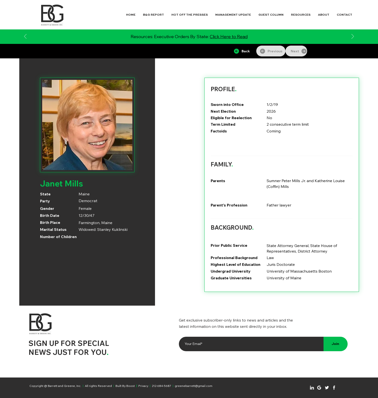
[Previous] (25, 37)
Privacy (143, 386)
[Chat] (312, 387)
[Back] (241, 51)
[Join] (336, 344)
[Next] (352, 37)
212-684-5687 (161, 386)
